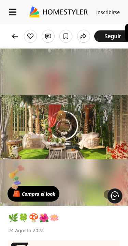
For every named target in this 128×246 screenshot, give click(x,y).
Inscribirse (108, 12)
